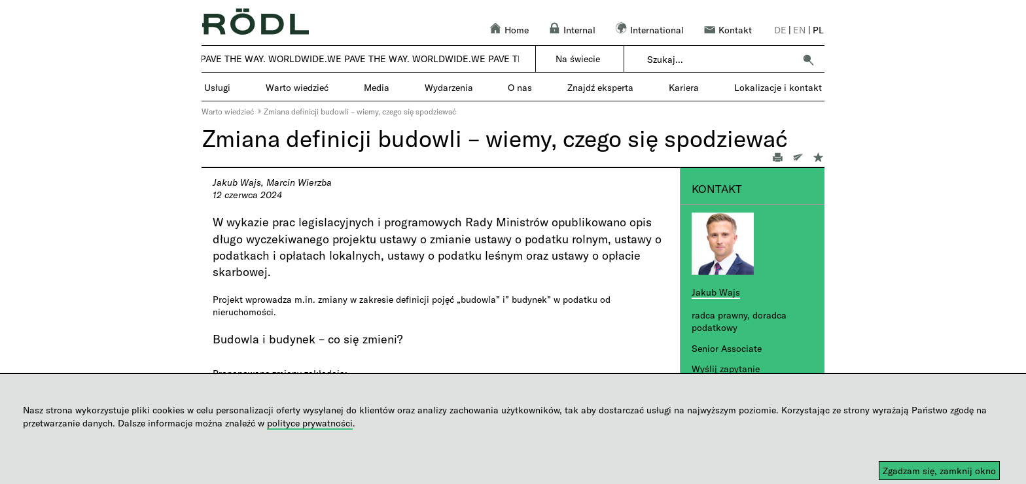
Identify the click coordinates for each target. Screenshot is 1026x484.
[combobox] (721, 59)
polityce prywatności (310, 422)
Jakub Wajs (716, 292)
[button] (808, 59)
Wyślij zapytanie (726, 368)
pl (818, 29)
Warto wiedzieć (228, 111)
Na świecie (578, 58)
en (799, 29)
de (780, 29)
